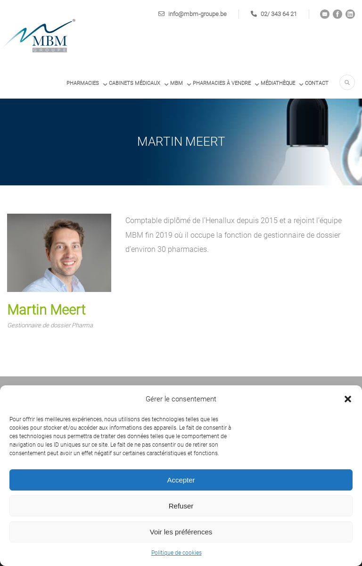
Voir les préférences (181, 532)
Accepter (181, 480)
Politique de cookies (176, 552)
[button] (348, 399)
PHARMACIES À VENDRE (222, 83)
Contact (317, 83)
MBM (176, 83)
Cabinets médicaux (134, 83)
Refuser (181, 506)
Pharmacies (82, 83)
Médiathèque (278, 83)
